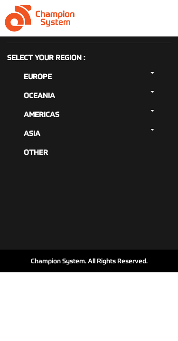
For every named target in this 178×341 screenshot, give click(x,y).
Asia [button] (89, 133)
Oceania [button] (89, 95)
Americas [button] (89, 114)
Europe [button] (89, 76)
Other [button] (36, 152)
